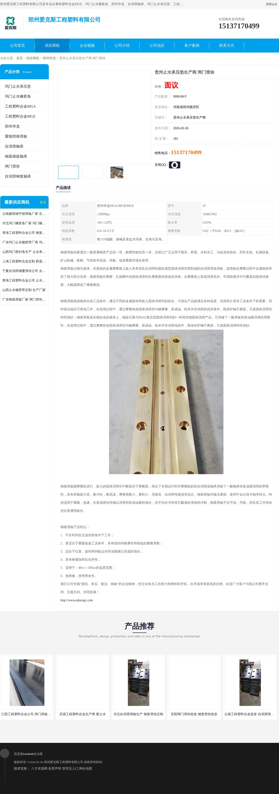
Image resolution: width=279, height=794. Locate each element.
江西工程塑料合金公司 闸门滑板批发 (27, 714)
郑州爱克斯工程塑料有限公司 (63, 762)
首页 (19, 58)
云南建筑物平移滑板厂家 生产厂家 (24, 213)
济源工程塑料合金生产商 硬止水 (82, 714)
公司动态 (156, 45)
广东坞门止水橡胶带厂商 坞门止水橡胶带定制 (24, 242)
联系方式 (226, 45)
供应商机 (52, 45)
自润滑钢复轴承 (18, 176)
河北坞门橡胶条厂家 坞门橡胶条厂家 (24, 223)
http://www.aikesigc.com (76, 600)
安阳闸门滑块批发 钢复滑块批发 (194, 714)
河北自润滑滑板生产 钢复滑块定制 (138, 714)
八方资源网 (39, 768)
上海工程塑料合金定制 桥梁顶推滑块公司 (24, 261)
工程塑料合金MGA (20, 106)
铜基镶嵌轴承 (16, 156)
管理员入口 (70, 768)
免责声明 (54, 768)
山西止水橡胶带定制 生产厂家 (24, 290)
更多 (43, 202)
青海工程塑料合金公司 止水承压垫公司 (24, 280)
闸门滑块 (12, 166)
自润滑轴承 (14, 146)
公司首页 (17, 45)
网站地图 (85, 768)
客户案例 (191, 45)
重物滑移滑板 (16, 136)
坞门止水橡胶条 (18, 96)
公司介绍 (122, 45)
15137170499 (186, 152)
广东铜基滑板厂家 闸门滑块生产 (24, 299)
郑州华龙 (49, 58)
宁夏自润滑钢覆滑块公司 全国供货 (24, 271)
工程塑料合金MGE (20, 116)
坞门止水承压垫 (18, 86)
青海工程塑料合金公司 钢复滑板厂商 (24, 233)
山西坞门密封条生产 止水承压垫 (24, 252)
